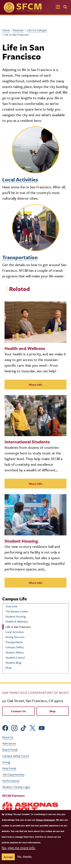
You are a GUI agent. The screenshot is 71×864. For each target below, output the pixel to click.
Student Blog (13, 662)
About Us (7, 737)
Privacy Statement (45, 819)
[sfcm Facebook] (5, 727)
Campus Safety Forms (15, 756)
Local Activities (20, 179)
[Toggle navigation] (58, 7)
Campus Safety (14, 647)
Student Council (15, 657)
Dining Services (14, 637)
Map (52, 711)
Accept (8, 857)
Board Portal (10, 749)
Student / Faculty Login (16, 787)
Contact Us (18, 711)
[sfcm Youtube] (42, 727)
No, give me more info (18, 847)
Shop (8, 668)
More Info (35, 384)
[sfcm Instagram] (14, 727)
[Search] (65, 7)
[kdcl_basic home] (35, 692)
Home (6, 30)
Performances (11, 781)
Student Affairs (14, 652)
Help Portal (9, 768)
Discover (18, 30)
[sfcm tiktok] (23, 727)
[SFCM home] (23, 7)
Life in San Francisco (18, 627)
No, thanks (24, 856)
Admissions (9, 743)
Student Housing (15, 616)
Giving (6, 762)
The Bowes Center (16, 611)
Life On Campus (37, 30)
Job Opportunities (13, 774)
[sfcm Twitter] (33, 727)
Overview (11, 606)
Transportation (20, 257)
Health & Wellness (16, 621)
